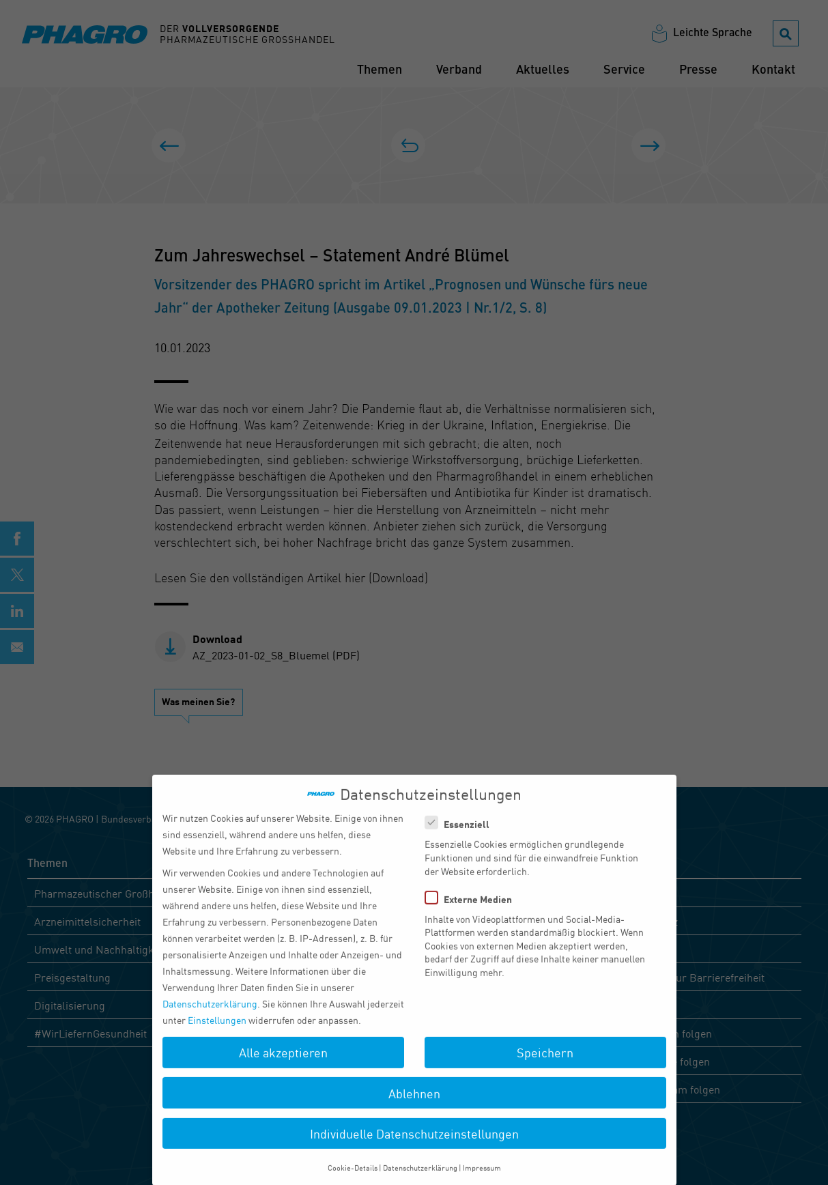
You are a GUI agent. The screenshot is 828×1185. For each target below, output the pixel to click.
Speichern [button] (545, 1063)
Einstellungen (217, 1031)
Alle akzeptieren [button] (283, 1063)
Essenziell (461, 834)
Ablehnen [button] (414, 1104)
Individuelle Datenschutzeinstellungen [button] (414, 1144)
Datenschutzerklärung (209, 1014)
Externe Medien (473, 909)
